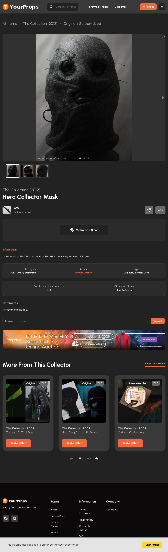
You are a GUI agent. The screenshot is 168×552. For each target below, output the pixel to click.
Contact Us (112, 509)
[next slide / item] (163, 97)
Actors (54, 532)
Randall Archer (83, 272)
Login (148, 6)
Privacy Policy (86, 519)
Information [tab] (10, 249)
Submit (157, 321)
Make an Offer (84, 230)
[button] (80, 158)
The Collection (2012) (21, 189)
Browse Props (98, 7)
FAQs (81, 536)
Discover (121, 7)
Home (54, 509)
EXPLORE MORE (155, 363)
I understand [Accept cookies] (151, 544)
